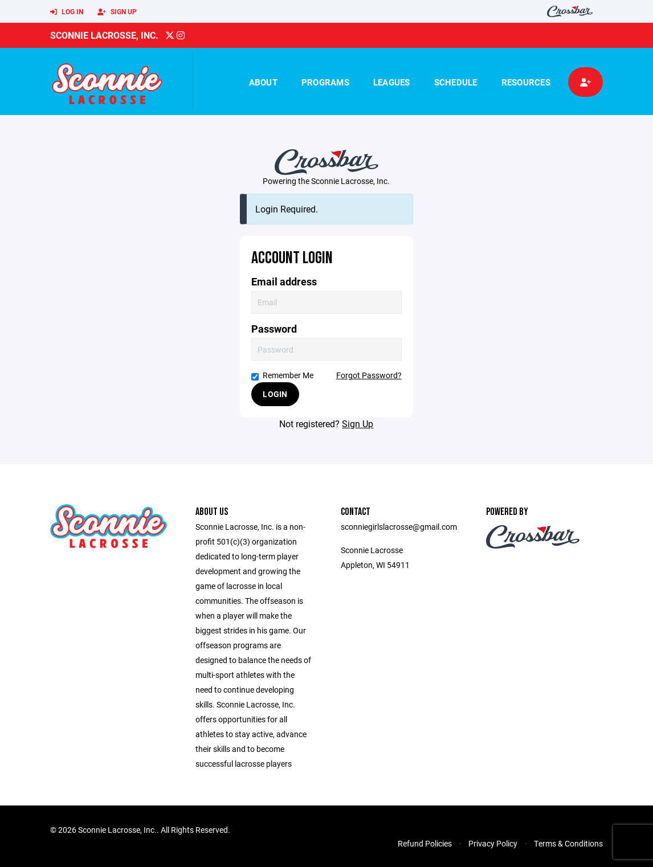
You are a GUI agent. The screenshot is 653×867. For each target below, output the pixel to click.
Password (274, 329)
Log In (66, 12)
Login (275, 393)
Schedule (455, 82)
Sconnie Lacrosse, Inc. (104, 35)
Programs (325, 82)
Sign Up (117, 12)
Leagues (391, 82)
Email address (284, 281)
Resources (525, 82)
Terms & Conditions (568, 843)
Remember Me (282, 375)
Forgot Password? (369, 375)
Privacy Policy (492, 843)
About (263, 82)
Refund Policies (425, 843)
